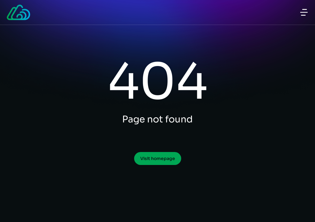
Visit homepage (157, 158)
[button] (304, 12)
